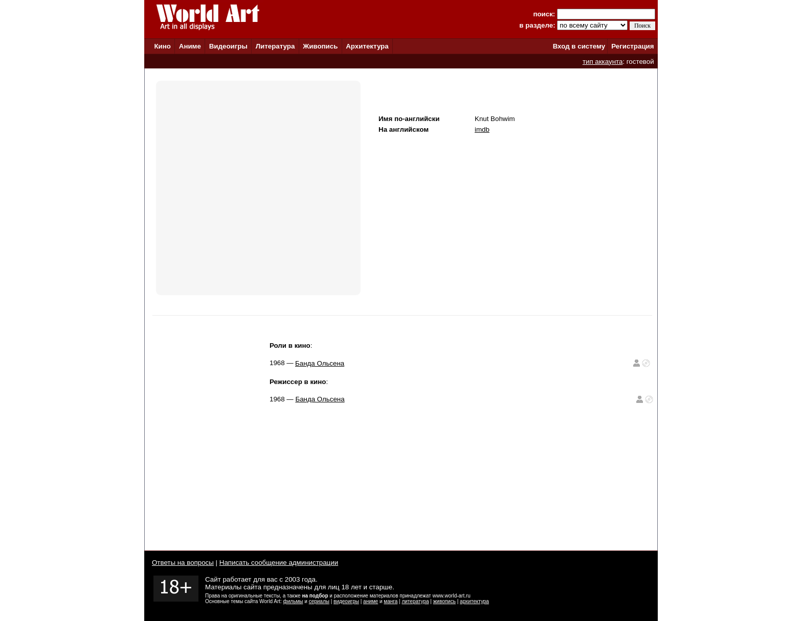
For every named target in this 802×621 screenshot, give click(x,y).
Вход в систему (579, 46)
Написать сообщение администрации (278, 562)
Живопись (320, 46)
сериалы (319, 601)
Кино (162, 46)
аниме (370, 601)
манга (390, 601)
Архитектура (367, 46)
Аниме (190, 46)
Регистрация (632, 46)
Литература (275, 46)
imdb (482, 129)
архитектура (474, 601)
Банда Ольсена (319, 363)
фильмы (293, 601)
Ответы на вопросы (183, 562)
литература (415, 601)
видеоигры (346, 601)
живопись (444, 601)
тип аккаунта (603, 61)
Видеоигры (228, 46)
